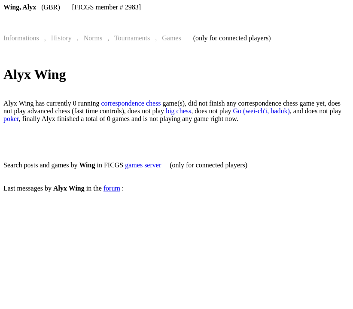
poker (11, 118)
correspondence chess (131, 103)
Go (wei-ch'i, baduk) (261, 111)
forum (111, 188)
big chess (178, 111)
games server (143, 165)
